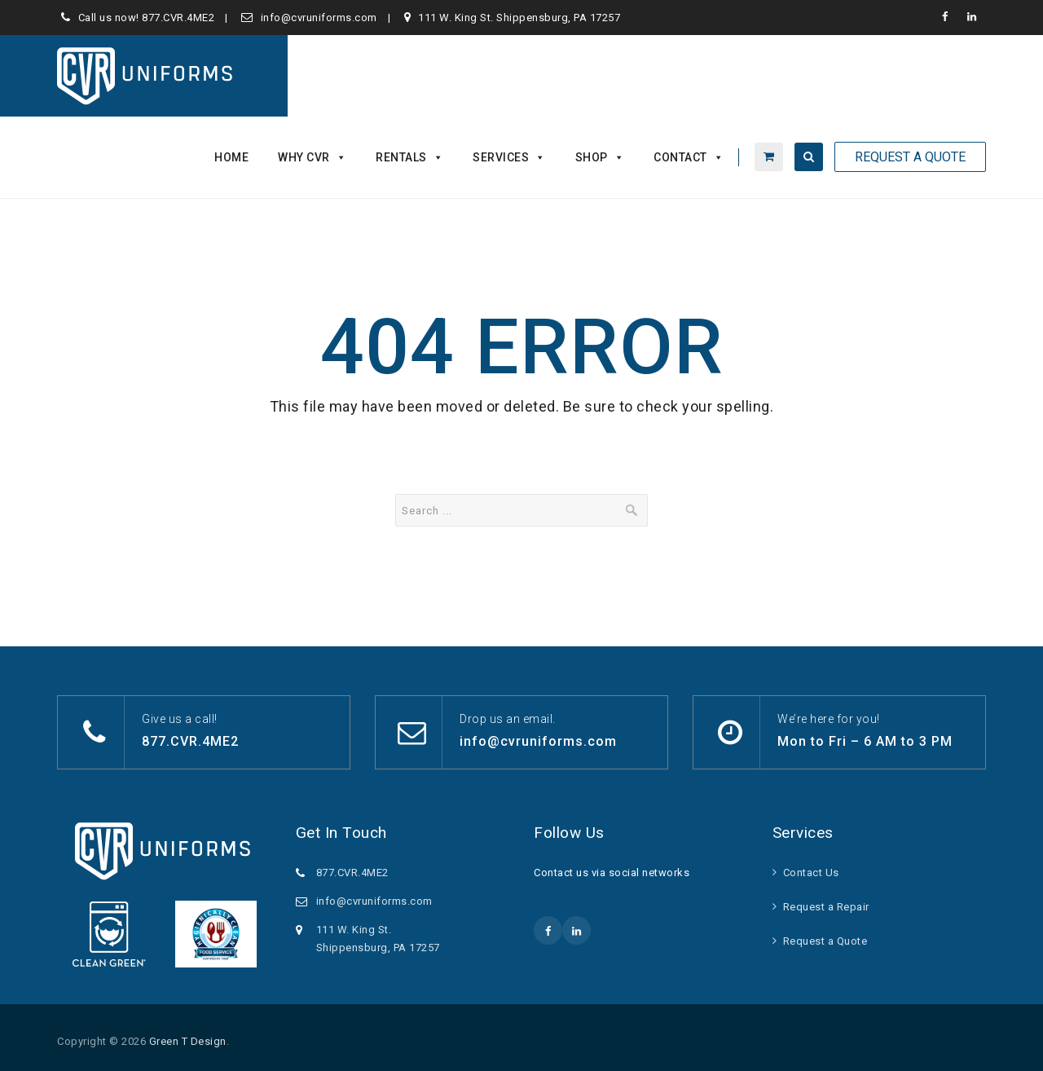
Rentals (409, 157)
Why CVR (312, 157)
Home (231, 157)
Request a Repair (826, 907)
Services (509, 157)
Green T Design (188, 1041)
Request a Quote (825, 941)
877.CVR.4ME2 (178, 17)
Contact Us (811, 872)
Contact (689, 157)
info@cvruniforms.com (319, 17)
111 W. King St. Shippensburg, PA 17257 (519, 17)
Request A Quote (910, 157)
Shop (600, 157)
